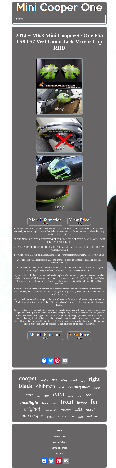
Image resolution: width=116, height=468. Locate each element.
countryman (79, 386)
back (45, 403)
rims (46, 395)
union (79, 396)
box (55, 380)
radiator (92, 416)
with (62, 387)
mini (58, 393)
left (78, 409)
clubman (45, 386)
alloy (64, 380)
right (94, 379)
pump (96, 387)
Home (59, 430)
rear (89, 394)
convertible (66, 416)
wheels (74, 380)
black (25, 386)
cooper (28, 378)
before (82, 403)
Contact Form (59, 436)
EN (57, 453)
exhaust (66, 410)
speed (54, 403)
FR (61, 453)
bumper (50, 416)
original (32, 409)
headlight (29, 402)
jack (38, 396)
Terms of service (59, 447)
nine (83, 381)
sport (90, 410)
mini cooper (32, 415)
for (94, 401)
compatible (50, 410)
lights (80, 416)
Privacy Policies (59, 442)
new (29, 394)
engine (44, 380)
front (67, 401)
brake (70, 396)
